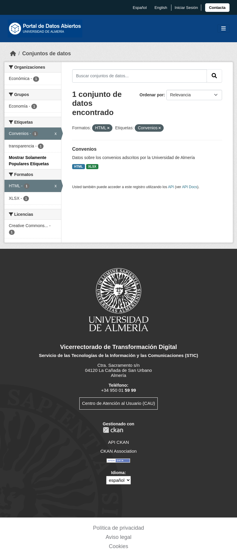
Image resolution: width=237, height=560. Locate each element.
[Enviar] (214, 75)
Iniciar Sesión (186, 7)
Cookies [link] (118, 546)
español (140, 7)
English (160, 7)
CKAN (113, 430)
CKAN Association (118, 451)
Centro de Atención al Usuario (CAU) (118, 403)
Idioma (118, 472)
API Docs (189, 187)
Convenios (84, 149)
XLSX (92, 166)
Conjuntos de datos (46, 53)
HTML (78, 166)
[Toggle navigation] (223, 28)
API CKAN (118, 442)
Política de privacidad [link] (118, 528)
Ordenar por (152, 94)
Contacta (217, 7)
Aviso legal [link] (118, 537)
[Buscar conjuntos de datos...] (139, 75)
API (171, 187)
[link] (217, 7)
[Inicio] (13, 53)
